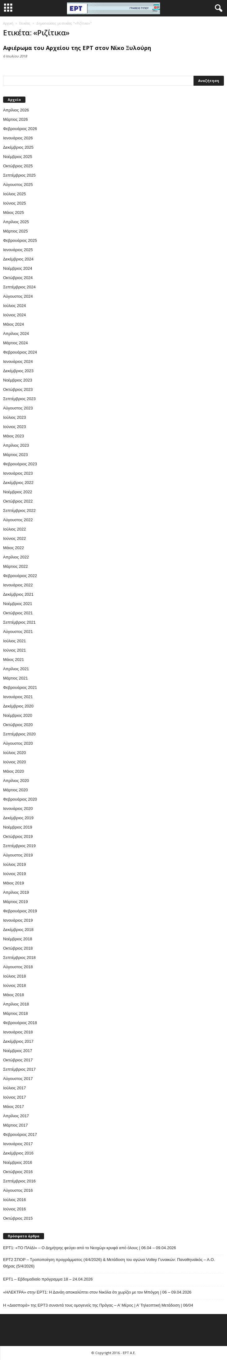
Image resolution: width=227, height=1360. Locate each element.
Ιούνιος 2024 (14, 315)
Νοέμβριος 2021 (17, 603)
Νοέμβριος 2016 (17, 1162)
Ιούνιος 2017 (14, 1097)
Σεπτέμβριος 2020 (19, 734)
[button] (217, 8)
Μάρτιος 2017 (15, 1125)
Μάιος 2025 (13, 212)
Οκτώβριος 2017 (18, 1060)
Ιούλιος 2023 (14, 417)
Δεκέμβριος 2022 (18, 482)
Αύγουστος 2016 (18, 1190)
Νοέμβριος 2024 (17, 268)
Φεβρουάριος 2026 (20, 128)
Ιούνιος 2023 (14, 426)
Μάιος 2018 (13, 994)
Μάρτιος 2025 (15, 231)
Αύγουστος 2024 (18, 296)
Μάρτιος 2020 (15, 790)
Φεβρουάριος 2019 (20, 911)
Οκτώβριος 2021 (18, 613)
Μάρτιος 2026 (15, 119)
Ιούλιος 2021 (14, 641)
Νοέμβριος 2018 (17, 939)
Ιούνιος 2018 (14, 985)
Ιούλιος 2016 (14, 1199)
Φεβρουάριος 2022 (20, 575)
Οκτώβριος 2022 (18, 501)
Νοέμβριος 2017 (17, 1050)
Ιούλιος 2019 (14, 864)
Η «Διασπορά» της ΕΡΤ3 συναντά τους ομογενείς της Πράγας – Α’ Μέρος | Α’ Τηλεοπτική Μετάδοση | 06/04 (98, 1305)
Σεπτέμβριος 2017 (19, 1069)
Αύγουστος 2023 (18, 408)
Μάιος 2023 (13, 436)
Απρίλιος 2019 (16, 892)
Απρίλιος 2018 (16, 1004)
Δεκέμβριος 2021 (18, 594)
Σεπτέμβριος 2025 (19, 175)
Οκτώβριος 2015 (18, 1218)
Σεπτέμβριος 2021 (19, 622)
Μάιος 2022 (13, 547)
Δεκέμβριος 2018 (18, 929)
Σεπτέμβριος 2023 (19, 398)
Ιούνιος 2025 (14, 203)
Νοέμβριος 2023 (17, 380)
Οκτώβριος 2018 (18, 948)
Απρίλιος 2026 (16, 110)
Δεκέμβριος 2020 (18, 706)
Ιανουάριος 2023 (18, 473)
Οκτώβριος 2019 (18, 836)
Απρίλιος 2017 (16, 1116)
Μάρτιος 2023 (15, 454)
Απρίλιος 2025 (16, 221)
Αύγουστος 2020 (18, 743)
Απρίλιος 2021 (16, 668)
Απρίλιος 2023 (16, 445)
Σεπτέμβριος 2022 (19, 510)
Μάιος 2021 (13, 659)
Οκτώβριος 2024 (18, 277)
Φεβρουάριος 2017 (20, 1134)
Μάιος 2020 (13, 771)
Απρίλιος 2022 (16, 557)
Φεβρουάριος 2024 (20, 352)
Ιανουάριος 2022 (18, 585)
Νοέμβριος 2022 (17, 492)
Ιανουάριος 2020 (18, 808)
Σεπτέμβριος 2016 (19, 1181)
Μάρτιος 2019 (15, 901)
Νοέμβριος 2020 (17, 715)
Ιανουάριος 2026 (18, 138)
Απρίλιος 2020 (16, 780)
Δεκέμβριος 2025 (18, 147)
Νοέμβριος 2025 (17, 156)
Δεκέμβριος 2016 (18, 1153)
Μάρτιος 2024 (15, 343)
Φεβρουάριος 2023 (20, 464)
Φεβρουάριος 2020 (20, 799)
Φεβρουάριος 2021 (20, 687)
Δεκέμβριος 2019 (18, 818)
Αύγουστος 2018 (18, 967)
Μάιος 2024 (13, 324)
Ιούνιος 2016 (14, 1209)
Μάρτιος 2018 (15, 1013)
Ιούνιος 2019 (14, 873)
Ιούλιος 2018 (14, 976)
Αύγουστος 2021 (18, 631)
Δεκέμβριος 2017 (18, 1041)
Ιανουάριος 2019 (18, 920)
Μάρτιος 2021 (15, 678)
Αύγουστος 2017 (18, 1078)
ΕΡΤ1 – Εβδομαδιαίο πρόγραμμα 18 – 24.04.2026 (48, 1279)
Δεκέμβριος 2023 (18, 370)
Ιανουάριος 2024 (18, 361)
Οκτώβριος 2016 (18, 1171)
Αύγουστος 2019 (18, 855)
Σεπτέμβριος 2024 (19, 287)
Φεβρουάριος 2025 (20, 240)
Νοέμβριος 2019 (17, 827)
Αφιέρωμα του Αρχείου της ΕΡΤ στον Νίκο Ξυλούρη (77, 48)
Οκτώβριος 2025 (18, 166)
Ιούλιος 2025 (14, 194)
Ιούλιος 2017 (14, 1088)
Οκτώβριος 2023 (18, 389)
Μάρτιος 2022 (15, 566)
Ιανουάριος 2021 (18, 696)
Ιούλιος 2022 (14, 529)
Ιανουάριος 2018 (18, 1032)
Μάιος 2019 (13, 883)
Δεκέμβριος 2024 (18, 259)
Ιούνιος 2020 (14, 762)
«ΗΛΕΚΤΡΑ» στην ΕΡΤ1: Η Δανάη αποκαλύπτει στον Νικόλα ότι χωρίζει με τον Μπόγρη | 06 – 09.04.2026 (97, 1292)
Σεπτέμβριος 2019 (19, 845)
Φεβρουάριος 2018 (20, 1022)
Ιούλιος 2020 (14, 752)
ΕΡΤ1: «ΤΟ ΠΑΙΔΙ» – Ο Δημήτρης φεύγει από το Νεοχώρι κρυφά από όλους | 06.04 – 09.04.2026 (89, 1247)
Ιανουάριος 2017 (18, 1143)
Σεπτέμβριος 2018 (19, 957)
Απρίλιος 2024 (16, 333)
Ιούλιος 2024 (14, 305)
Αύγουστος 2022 (18, 519)
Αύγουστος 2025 (18, 184)
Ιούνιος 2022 (14, 538)
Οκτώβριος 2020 (18, 724)
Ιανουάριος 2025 (18, 249)
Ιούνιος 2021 (14, 650)
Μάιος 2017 (13, 1106)
